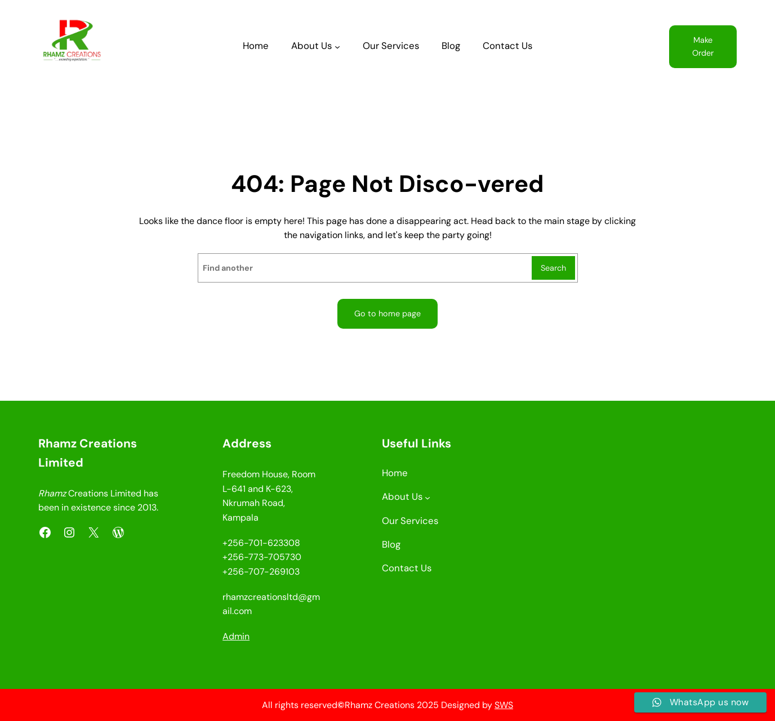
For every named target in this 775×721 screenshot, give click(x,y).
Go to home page (387, 313)
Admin (236, 636)
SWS (504, 705)
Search (553, 268)
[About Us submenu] (337, 47)
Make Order (703, 46)
